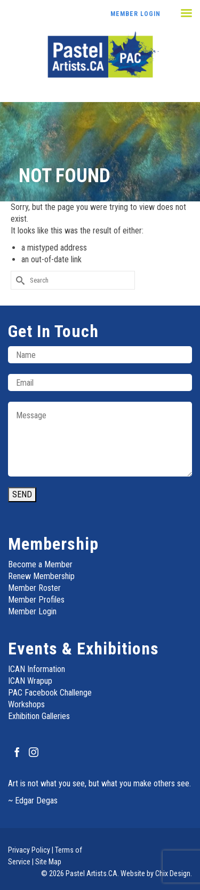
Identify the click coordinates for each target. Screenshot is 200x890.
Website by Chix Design (155, 873)
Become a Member (40, 564)
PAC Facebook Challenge (50, 693)
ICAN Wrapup (30, 681)
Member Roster (34, 588)
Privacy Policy (29, 850)
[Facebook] (17, 752)
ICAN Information (36, 669)
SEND (22, 494)
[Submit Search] (19, 280)
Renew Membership (41, 576)
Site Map (48, 861)
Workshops (26, 704)
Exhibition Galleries (39, 716)
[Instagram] (33, 752)
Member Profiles (36, 600)
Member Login (135, 14)
